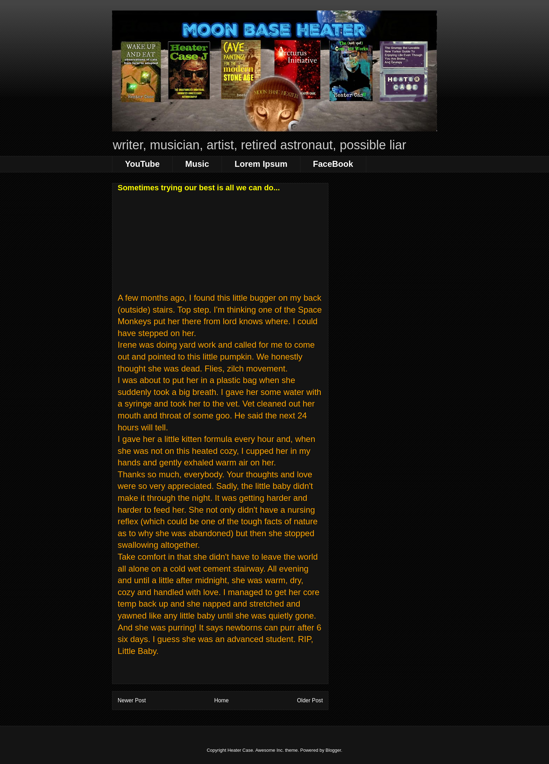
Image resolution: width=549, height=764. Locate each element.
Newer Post (132, 700)
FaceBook (333, 164)
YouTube (142, 164)
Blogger (333, 750)
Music (197, 164)
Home (221, 700)
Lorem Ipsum (261, 164)
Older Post (310, 700)
